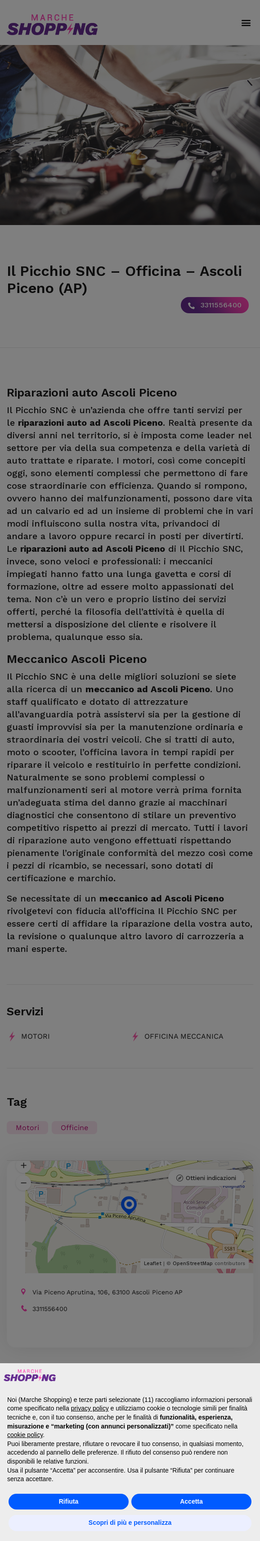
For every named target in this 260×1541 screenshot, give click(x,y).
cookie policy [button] (25, 1434)
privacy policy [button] (90, 1408)
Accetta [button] (191, 1501)
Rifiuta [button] (69, 1501)
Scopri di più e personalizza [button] (130, 1522)
